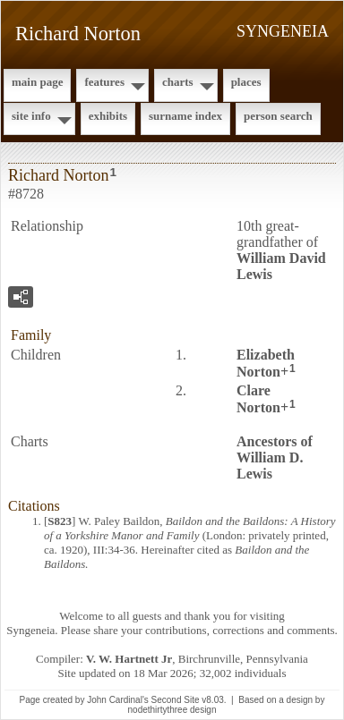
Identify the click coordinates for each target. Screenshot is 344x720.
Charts (178, 82)
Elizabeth (265, 363)
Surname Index (185, 116)
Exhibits (108, 116)
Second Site (175, 700)
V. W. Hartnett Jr (129, 658)
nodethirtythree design (172, 710)
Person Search (278, 116)
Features (104, 82)
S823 (59, 521)
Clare (258, 399)
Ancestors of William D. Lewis (274, 457)
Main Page (37, 82)
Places (246, 82)
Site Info (31, 116)
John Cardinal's (118, 700)
